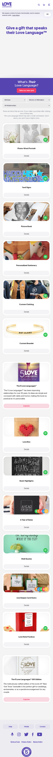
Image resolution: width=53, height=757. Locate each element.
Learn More (16, 15)
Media (26, 727)
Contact (42, 727)
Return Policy (38, 742)
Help (10, 727)
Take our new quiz (26, 90)
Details (26, 156)
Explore (26, 406)
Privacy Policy (26, 742)
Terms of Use (15, 742)
